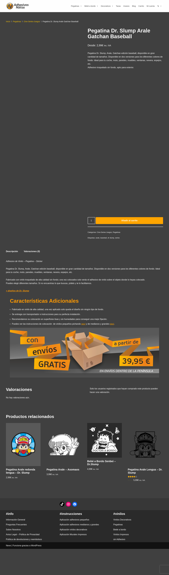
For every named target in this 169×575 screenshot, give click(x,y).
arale (98, 238)
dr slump (111, 238)
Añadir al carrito (129, 221)
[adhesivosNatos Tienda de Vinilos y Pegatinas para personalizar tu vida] (18, 6)
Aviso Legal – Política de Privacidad (22, 560)
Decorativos (107, 6)
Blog (134, 6)
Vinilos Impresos (121, 560)
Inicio (8, 21)
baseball (103, 238)
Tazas (118, 6)
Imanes (126, 6)
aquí (84, 325)
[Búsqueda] (159, 6)
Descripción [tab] (12, 252)
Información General (15, 546)
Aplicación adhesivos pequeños (74, 546)
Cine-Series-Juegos (32, 21)
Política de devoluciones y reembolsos (24, 565)
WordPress (36, 572)
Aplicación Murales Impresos (73, 560)
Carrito (141, 6)
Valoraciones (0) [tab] (32, 252)
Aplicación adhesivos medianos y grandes (79, 551)
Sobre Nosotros (13, 555)
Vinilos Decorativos (122, 546)
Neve (8, 572)
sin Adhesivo (119, 565)
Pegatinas (76, 6)
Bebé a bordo (91, 6)
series (117, 238)
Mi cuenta (151, 6)
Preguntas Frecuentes (16, 551)
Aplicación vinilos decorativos (73, 555)
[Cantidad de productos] (91, 221)
